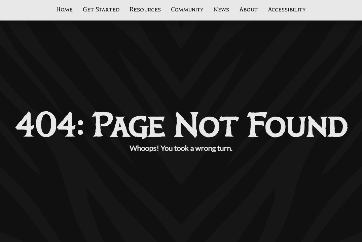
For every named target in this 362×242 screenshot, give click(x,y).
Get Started (101, 10)
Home (64, 10)
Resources (145, 10)
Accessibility (287, 10)
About (248, 10)
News (221, 10)
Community (187, 10)
